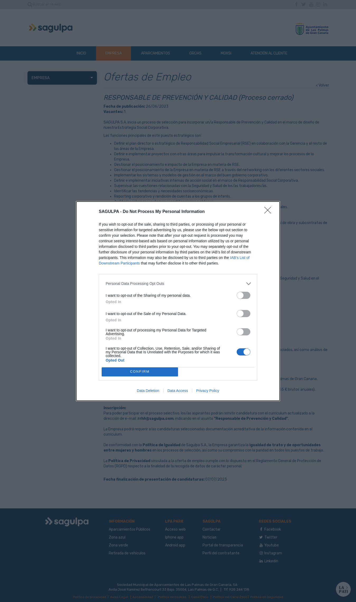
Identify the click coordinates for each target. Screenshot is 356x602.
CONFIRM (140, 372)
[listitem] (178, 283)
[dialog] (178, 301)
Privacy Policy (207, 391)
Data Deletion (148, 391)
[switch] (243, 295)
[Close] (269, 212)
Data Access (177, 391)
